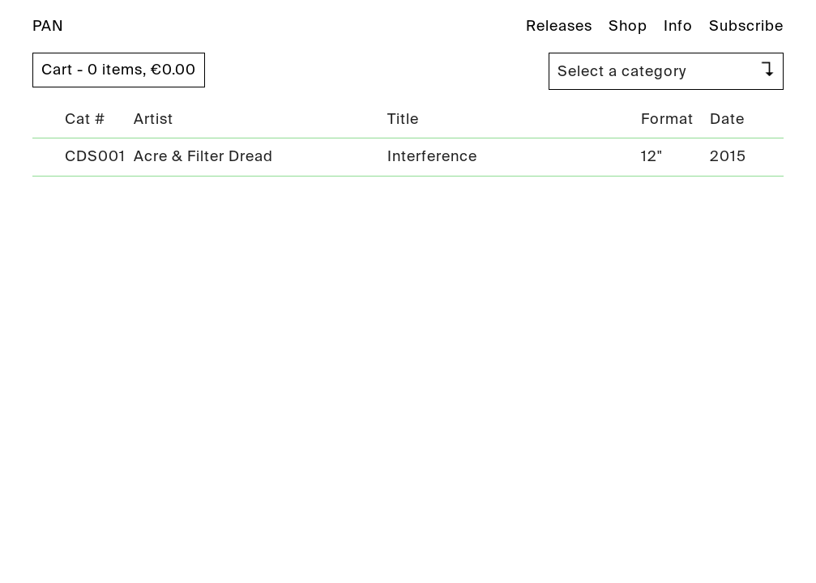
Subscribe (746, 26)
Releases (559, 26)
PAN (48, 26)
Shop (628, 26)
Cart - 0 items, (118, 69)
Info (678, 26)
